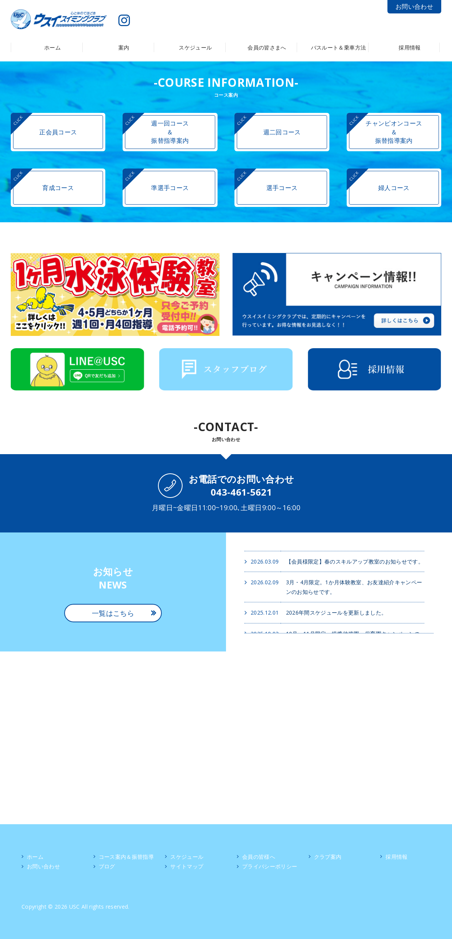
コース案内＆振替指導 (126, 856)
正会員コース (58, 132)
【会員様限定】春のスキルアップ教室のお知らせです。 (355, 561)
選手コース (282, 188)
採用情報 (396, 856)
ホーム (35, 856)
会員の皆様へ (258, 856)
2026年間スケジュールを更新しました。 (336, 612)
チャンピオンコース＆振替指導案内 (394, 132)
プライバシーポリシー (269, 866)
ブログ (107, 866)
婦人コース (394, 188)
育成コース (58, 188)
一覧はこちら (113, 613)
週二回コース (282, 132)
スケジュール (186, 856)
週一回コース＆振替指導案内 (170, 132)
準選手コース (170, 188)
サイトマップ (186, 866)
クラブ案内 (328, 856)
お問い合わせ (414, 6)
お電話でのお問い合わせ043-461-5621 (241, 485)
